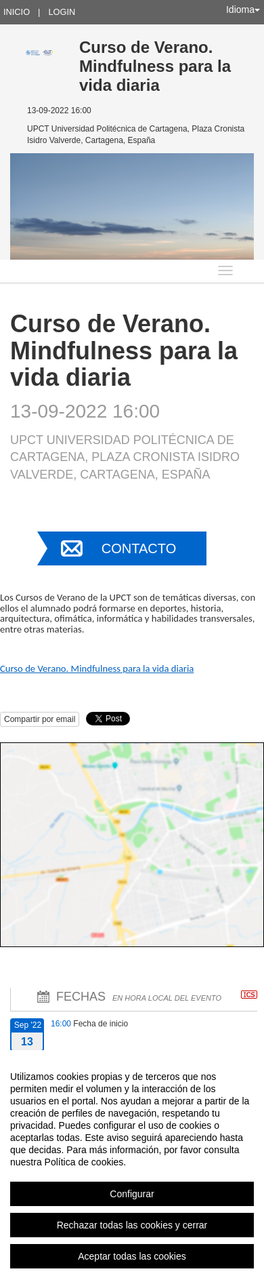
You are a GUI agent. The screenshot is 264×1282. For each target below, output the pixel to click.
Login (61, 12)
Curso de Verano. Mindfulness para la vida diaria (97, 668)
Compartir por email (39, 719)
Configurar (132, 1193)
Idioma (243, 9)
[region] (132, 1166)
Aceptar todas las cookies (132, 1256)
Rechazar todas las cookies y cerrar (132, 1225)
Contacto (139, 548)
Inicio (16, 12)
